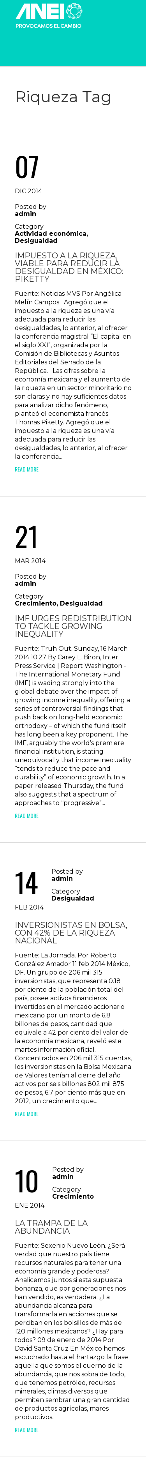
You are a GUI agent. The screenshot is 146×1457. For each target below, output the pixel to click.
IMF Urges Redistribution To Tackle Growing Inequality (73, 626)
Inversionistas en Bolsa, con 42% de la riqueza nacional (71, 932)
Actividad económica (50, 233)
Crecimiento (35, 603)
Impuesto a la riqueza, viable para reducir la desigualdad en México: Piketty (69, 267)
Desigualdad (36, 240)
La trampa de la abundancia (51, 1227)
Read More (27, 469)
